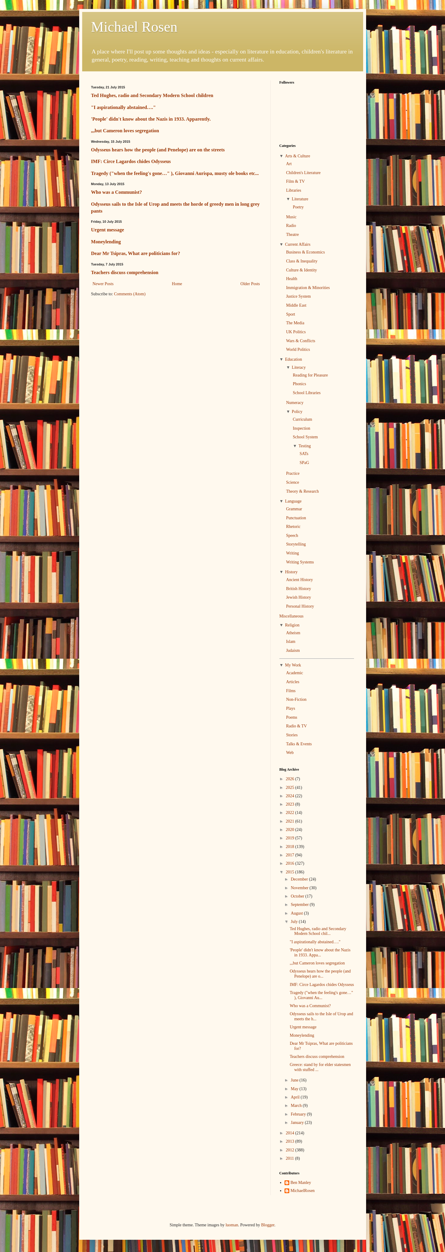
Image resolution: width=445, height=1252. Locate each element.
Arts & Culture (297, 156)
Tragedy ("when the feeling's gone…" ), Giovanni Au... (321, 995)
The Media (295, 323)
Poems (291, 717)
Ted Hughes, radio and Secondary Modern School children (152, 95)
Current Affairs (298, 244)
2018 (290, 846)
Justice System (298, 296)
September (300, 904)
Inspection (301, 428)
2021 (290, 821)
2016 (290, 863)
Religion (292, 625)
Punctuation (296, 518)
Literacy (299, 367)
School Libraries (307, 393)
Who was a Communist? (116, 192)
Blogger (267, 1225)
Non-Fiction (296, 699)
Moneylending (106, 242)
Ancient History (299, 579)
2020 (290, 829)
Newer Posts (103, 284)
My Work (293, 665)
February (299, 1114)
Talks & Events (299, 744)
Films (291, 691)
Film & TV (295, 181)
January (298, 1122)
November (300, 888)
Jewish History (298, 597)
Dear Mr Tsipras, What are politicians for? (135, 253)
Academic (294, 673)
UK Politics (296, 332)
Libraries (293, 190)
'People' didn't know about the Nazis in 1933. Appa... (320, 952)
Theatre (292, 234)
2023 (290, 804)
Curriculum (302, 419)
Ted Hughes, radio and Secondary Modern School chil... (318, 931)
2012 (290, 1150)
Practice (292, 473)
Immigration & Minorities (308, 287)
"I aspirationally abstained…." (123, 107)
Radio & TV (296, 726)
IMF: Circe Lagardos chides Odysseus (131, 161)
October (298, 896)
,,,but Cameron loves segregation (125, 130)
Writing (292, 553)
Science (292, 482)
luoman (232, 1225)
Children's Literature (303, 172)
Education (293, 359)
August (297, 913)
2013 (290, 1141)
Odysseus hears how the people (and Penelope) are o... (320, 973)
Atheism (293, 633)
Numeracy (294, 402)
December (300, 879)
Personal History (300, 606)
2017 (290, 855)
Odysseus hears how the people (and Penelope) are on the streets (158, 150)
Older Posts (250, 284)
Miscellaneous (291, 616)
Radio (291, 225)
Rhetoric (293, 526)
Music (291, 217)
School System (305, 437)
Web (289, 752)
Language (293, 501)
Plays (290, 708)
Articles (292, 682)
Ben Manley (300, 1182)
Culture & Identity (301, 270)
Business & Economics (305, 252)
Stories (292, 735)
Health (291, 278)
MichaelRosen (302, 1190)
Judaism (293, 650)
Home (177, 284)
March (297, 1105)
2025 (290, 787)
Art (289, 164)
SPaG (304, 462)
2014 (290, 1133)
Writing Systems (300, 562)
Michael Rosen (134, 27)
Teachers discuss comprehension (124, 272)
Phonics (299, 384)
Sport (290, 314)
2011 (290, 1158)
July (295, 921)
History (291, 572)
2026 (290, 779)
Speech (292, 535)
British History (298, 588)
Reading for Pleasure (310, 375)
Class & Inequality (301, 261)
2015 (290, 872)
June (295, 1080)
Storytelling (296, 544)
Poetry (298, 207)
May (295, 1089)
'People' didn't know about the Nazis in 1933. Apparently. (151, 119)
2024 (290, 796)
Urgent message (107, 230)
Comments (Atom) (130, 294)
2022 (290, 812)
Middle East (296, 305)
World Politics (298, 349)
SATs (303, 453)
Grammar (294, 509)
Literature (300, 199)
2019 (290, 838)
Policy (297, 411)
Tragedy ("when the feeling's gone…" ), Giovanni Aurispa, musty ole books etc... (175, 173)
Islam (290, 641)
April (296, 1097)
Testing (305, 446)
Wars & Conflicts (300, 341)
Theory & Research (302, 491)
